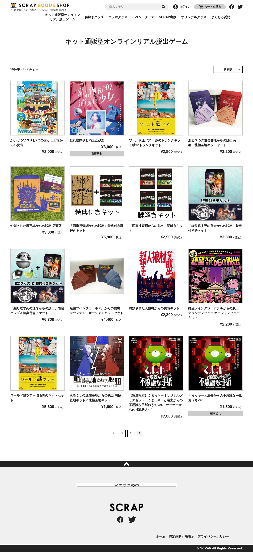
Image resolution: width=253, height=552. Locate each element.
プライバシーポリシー (213, 536)
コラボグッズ (117, 17)
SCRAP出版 (167, 17)
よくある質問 (220, 17)
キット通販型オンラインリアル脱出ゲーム (62, 17)
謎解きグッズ (94, 17)
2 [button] (131, 433)
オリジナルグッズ (193, 17)
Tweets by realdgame (126, 485)
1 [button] (122, 433)
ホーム (160, 536)
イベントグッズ (143, 17)
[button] (113, 433)
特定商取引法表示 (181, 536)
